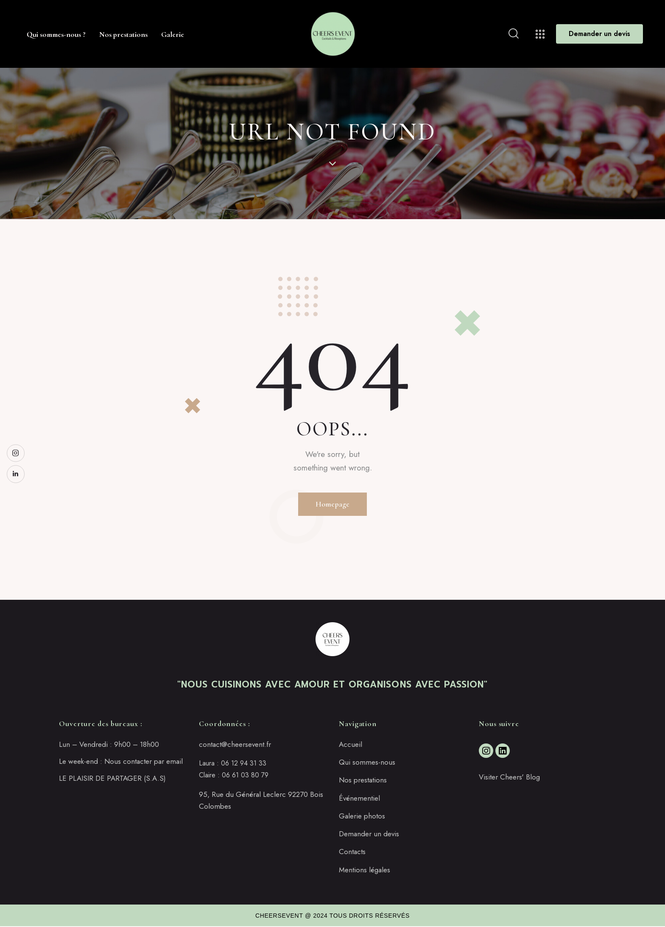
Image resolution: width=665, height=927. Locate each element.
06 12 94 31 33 (243, 764)
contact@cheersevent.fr (235, 745)
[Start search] (514, 34)
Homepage (332, 504)
